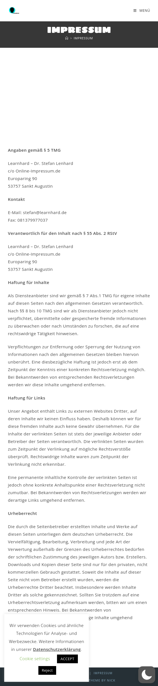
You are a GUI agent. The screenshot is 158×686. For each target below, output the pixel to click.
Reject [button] (47, 670)
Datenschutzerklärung (57, 649)
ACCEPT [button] (67, 658)
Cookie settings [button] (34, 658)
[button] (146, 674)
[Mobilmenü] (141, 10)
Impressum (83, 38)
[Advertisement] (79, 90)
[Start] (67, 38)
